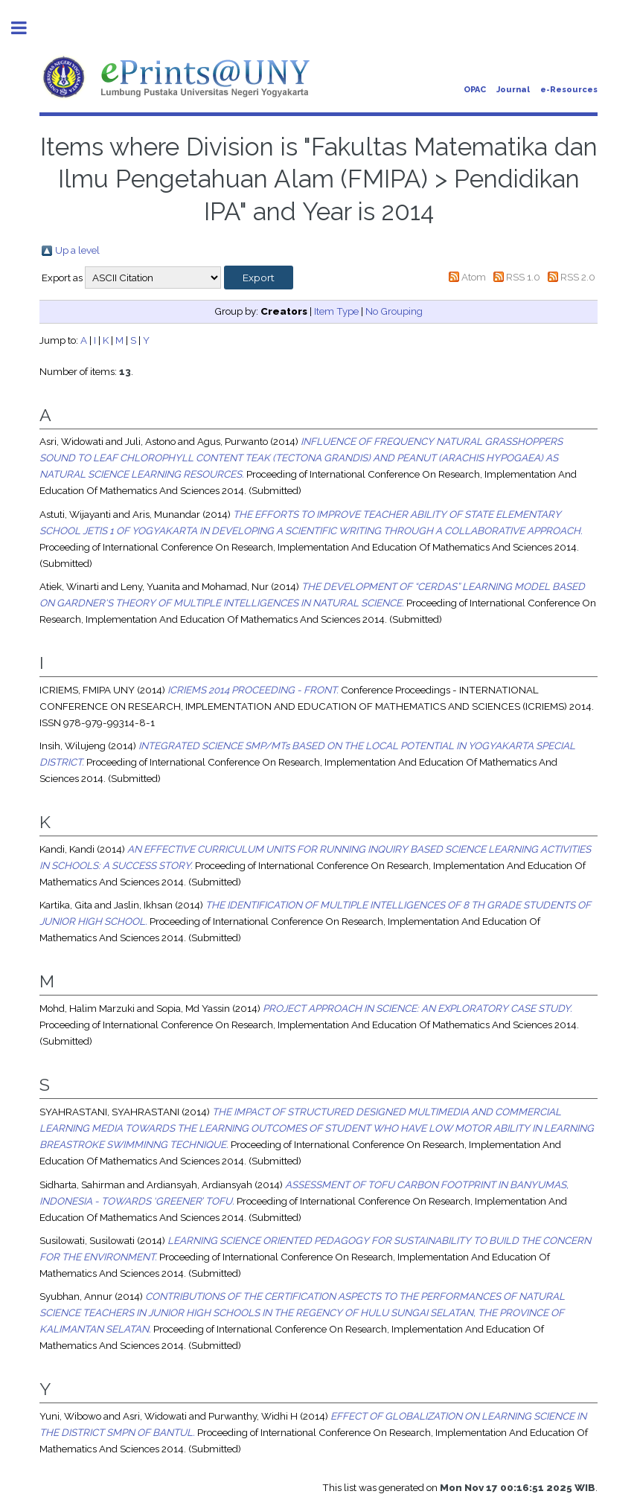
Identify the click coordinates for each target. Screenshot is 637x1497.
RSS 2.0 (577, 277)
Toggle (27, 28)
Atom (473, 277)
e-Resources (569, 89)
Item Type (336, 311)
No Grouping (394, 311)
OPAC (475, 89)
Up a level (77, 250)
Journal (513, 89)
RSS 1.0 (523, 277)
